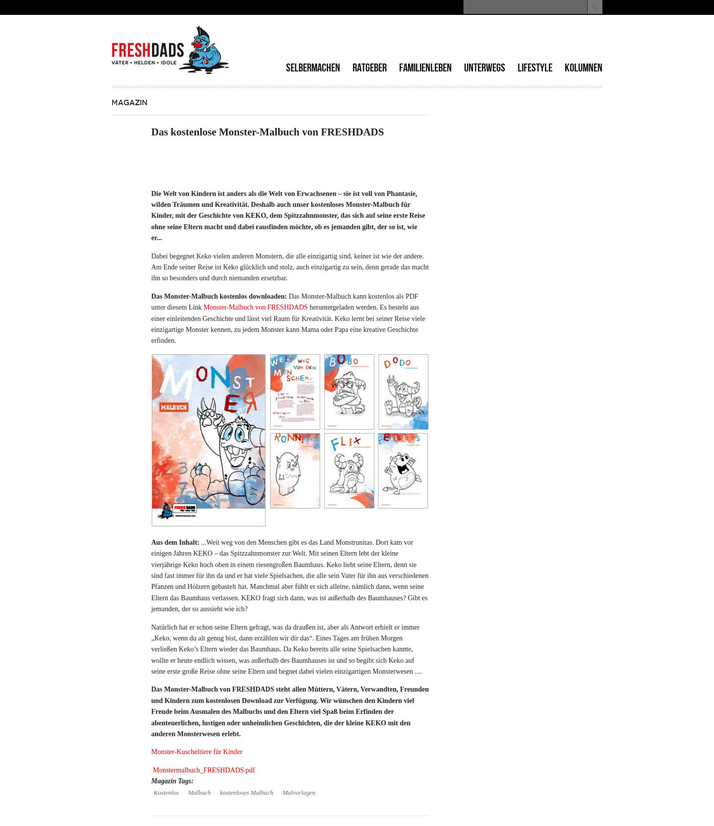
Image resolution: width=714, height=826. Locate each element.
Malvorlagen (299, 792)
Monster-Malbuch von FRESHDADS (255, 307)
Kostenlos (166, 792)
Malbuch (199, 792)
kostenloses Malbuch (247, 792)
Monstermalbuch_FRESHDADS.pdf (204, 770)
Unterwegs (484, 67)
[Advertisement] (486, 40)
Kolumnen (583, 67)
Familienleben (425, 67)
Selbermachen (313, 67)
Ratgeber (370, 67)
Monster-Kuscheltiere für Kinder (196, 752)
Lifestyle (535, 67)
